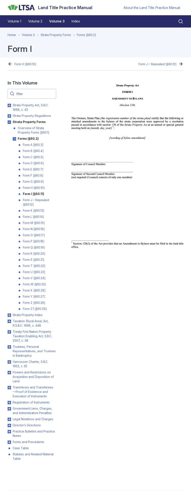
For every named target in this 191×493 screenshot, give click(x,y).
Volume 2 (35, 21)
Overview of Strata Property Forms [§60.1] (33, 130)
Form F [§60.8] (33, 175)
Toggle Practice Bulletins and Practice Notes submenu (9, 431)
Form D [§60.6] (33, 163)
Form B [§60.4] (33, 151)
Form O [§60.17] (34, 235)
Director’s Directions (27, 425)
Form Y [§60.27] (34, 296)
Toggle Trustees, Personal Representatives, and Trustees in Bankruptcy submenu (9, 347)
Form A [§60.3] (33, 144)
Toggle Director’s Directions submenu (9, 425)
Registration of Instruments (31, 402)
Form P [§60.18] (33, 241)
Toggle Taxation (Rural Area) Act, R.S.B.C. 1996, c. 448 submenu (9, 321)
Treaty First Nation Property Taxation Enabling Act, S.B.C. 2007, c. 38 (32, 336)
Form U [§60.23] (34, 272)
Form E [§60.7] (33, 169)
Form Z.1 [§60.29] (35, 309)
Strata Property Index (28, 315)
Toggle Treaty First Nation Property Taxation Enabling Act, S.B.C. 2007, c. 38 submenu (9, 332)
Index (75, 21)
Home (12, 35)
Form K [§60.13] (33, 210)
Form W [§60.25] (34, 284)
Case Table (21, 448)
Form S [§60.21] (33, 259)
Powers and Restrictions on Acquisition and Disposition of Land (33, 376)
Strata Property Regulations (32, 115)
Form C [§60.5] (33, 157)
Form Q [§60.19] (34, 247)
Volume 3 (57, 21)
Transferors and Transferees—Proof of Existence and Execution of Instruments (33, 391)
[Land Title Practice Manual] (50, 7)
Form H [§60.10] (25, 64)
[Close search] (178, 21)
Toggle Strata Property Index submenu (9, 315)
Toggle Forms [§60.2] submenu (14, 139)
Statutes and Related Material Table (33, 456)
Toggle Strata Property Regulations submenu (9, 116)
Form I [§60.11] (33, 194)
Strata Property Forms (56, 35)
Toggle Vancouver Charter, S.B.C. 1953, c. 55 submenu (9, 362)
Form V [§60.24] (34, 278)
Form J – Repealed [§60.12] (157, 64)
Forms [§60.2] (86, 35)
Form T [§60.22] (34, 266)
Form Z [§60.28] (34, 302)
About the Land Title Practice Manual (151, 8)
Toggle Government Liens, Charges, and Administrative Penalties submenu (9, 408)
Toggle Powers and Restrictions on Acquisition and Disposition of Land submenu (9, 372)
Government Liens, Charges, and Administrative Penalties (32, 411)
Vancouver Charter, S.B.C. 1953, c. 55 (30, 364)
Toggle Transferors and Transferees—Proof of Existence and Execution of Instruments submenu (9, 387)
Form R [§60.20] (34, 253)
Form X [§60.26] (34, 290)
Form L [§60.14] (33, 216)
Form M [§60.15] (34, 223)
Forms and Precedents (28, 442)
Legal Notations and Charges (33, 419)
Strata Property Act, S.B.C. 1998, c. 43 (30, 107)
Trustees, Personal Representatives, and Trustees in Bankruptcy (34, 351)
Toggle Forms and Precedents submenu (9, 442)
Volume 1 (14, 21)
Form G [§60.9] (33, 181)
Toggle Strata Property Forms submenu (9, 122)
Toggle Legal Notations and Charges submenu (9, 419)
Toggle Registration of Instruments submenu (9, 402)
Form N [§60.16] (34, 229)
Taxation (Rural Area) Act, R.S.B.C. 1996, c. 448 (30, 323)
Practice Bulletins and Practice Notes (34, 433)
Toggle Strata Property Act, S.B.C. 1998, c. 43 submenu (9, 105)
